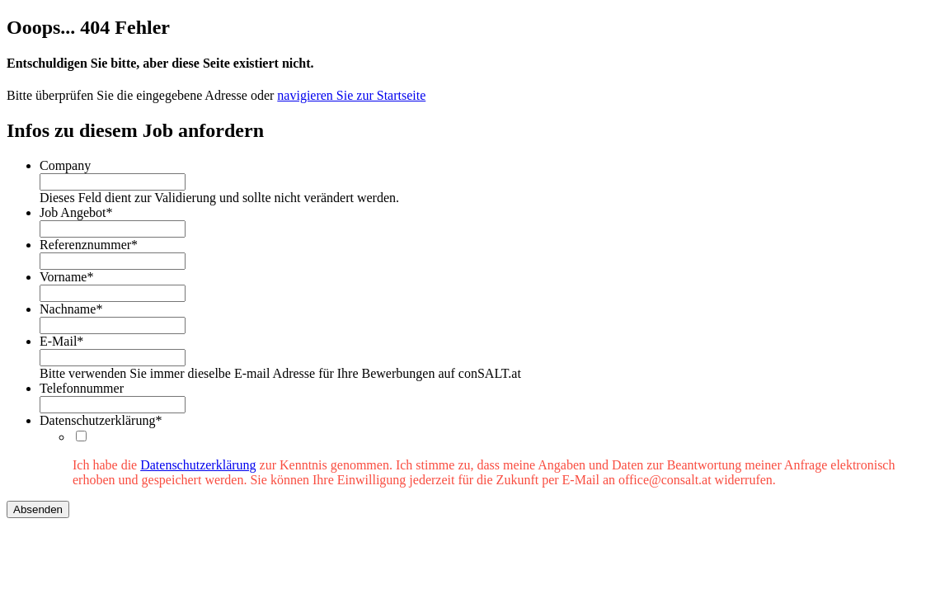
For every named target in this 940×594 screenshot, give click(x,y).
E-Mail (61, 341)
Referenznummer (89, 245)
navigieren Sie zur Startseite (351, 95)
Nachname (71, 309)
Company (65, 165)
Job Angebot (76, 212)
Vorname (66, 277)
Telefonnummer (82, 388)
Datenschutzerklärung (101, 420)
